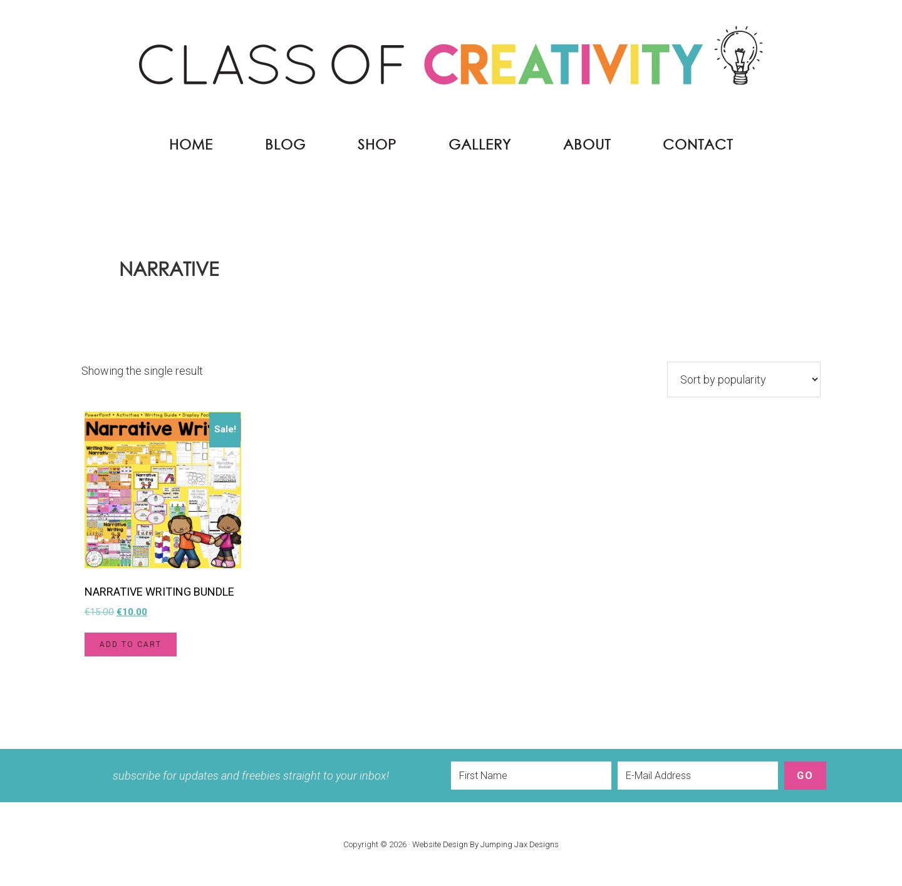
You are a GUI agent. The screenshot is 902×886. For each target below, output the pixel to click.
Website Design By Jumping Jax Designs (485, 844)
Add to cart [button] (131, 644)
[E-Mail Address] (698, 775)
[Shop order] (744, 379)
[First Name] (531, 775)
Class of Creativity (451, 62)
